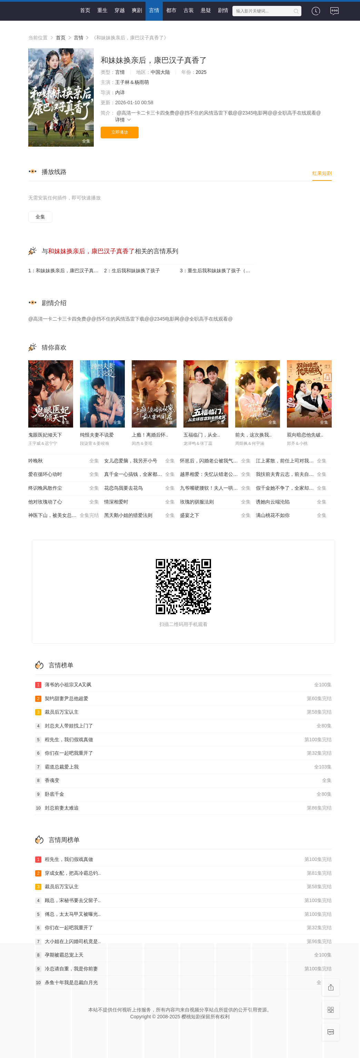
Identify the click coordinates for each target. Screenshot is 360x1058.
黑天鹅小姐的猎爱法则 (139, 515)
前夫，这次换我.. (253, 435)
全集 (40, 216)
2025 (201, 72)
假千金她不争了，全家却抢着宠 (291, 488)
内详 (120, 92)
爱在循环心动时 (63, 474)
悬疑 (206, 10)
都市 (171, 10)
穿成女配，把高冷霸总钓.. (183, 873)
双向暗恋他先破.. (305, 435)
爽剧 (137, 10)
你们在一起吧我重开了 (183, 753)
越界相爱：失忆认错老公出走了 (215, 474)
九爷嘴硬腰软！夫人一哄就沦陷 (215, 488)
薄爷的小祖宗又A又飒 (183, 685)
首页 (85, 10)
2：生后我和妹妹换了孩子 (132, 270)
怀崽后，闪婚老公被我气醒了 (215, 461)
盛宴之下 (215, 515)
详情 (123, 120)
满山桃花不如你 (291, 515)
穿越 (119, 10)
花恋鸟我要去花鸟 (139, 488)
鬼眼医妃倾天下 (45, 435)
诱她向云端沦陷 (291, 502)
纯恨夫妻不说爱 (97, 435)
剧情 (223, 10)
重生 (102, 10)
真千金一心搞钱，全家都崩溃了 (139, 474)
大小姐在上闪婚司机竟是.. (183, 941)
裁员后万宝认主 (183, 712)
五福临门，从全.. (201, 435)
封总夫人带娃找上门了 (183, 726)
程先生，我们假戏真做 (183, 739)
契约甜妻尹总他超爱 (183, 698)
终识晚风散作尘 (63, 488)
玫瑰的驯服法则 (215, 502)
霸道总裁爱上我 (183, 767)
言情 (154, 10)
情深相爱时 (139, 502)
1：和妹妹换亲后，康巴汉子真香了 (65, 270)
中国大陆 (160, 72)
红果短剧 (322, 173)
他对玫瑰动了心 (63, 502)
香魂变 (183, 780)
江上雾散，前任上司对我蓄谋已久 (292, 461)
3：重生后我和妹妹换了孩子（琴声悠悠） (218, 270)
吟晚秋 (63, 461)
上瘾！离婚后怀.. (150, 435)
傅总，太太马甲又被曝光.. (183, 914)
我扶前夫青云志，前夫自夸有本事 (292, 474)
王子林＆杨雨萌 (132, 82)
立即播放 (119, 132)
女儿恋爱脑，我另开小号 (139, 461)
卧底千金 (183, 794)
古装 (188, 10)
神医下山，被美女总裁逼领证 (63, 515)
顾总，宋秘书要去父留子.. (183, 900)
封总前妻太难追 (183, 808)
